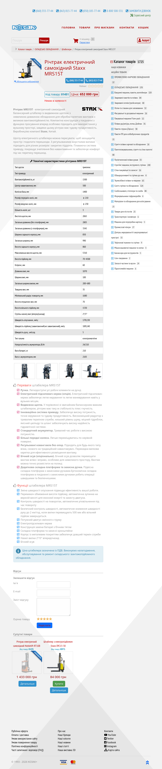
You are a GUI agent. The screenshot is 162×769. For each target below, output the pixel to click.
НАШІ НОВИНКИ (118, 67)
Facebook (110, 742)
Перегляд (85, 42)
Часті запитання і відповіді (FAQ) (27, 750)
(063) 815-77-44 (68, 11)
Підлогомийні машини (125, 268)
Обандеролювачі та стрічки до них (130, 175)
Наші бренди (64, 735)
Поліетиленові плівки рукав (128, 159)
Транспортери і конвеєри (126, 216)
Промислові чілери (124, 227)
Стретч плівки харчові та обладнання (132, 144)
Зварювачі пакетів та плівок (128, 97)
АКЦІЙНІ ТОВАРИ (119, 72)
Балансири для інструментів (128, 252)
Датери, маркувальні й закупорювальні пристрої (129, 235)
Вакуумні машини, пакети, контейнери (133, 92)
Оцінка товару (21, 619)
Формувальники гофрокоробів (129, 196)
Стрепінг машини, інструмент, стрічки (132, 164)
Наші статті (63, 746)
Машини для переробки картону (130, 221)
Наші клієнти (64, 738)
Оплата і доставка (20, 735)
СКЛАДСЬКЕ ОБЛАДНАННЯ (128, 87)
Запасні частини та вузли (127, 263)
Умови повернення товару (24, 742)
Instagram (110, 746)
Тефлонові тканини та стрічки (128, 242)
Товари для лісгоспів (125, 211)
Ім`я (15, 583)
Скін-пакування (122, 258)
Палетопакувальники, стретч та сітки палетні (132, 152)
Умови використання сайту (24, 738)
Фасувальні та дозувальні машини (131, 113)
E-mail (16, 591)
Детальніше (27, 683)
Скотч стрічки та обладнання (129, 185)
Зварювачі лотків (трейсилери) (129, 102)
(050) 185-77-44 (91, 11)
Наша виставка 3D (66, 750)
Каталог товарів (129, 61)
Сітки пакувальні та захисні (128, 170)
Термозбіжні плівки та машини (129, 180)
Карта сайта (112, 750)
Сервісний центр (142, 15)
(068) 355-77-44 (44, 11)
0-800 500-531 (115, 11)
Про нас (61, 731)
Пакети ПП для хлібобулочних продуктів (130, 136)
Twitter (109, 738)
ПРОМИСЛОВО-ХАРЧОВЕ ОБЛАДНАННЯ (130, 79)
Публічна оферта (19, 731)
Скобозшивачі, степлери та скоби (130, 190)
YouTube (110, 735)
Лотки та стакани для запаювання (130, 108)
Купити (59, 683)
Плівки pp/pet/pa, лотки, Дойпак (130, 123)
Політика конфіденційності (24, 746)
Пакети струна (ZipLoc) (126, 128)
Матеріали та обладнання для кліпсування (131, 204)
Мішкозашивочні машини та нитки (130, 247)
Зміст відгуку (21, 600)
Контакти (108, 731)
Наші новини (64, 742)
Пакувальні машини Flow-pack (129, 118)
